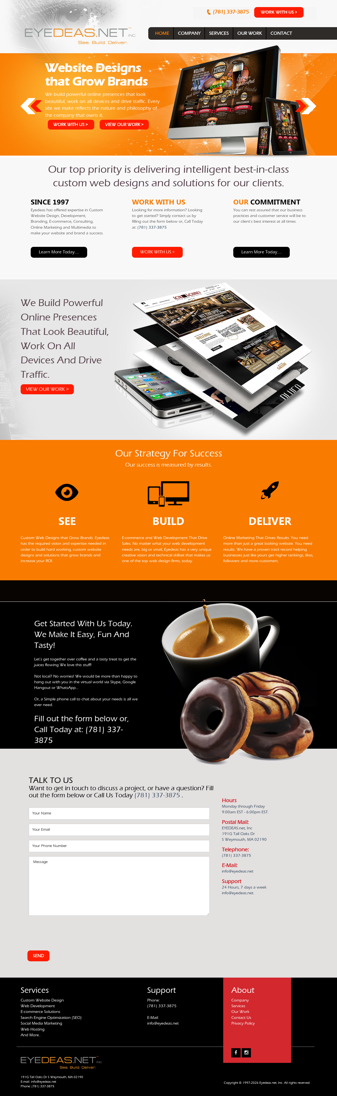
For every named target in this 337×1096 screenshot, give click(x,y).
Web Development (38, 1006)
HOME (162, 33)
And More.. (30, 1035)
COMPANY (189, 33)
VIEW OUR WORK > (124, 124)
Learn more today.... (59, 252)
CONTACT (281, 33)
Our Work (240, 1011)
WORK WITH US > (279, 12)
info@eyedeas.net (163, 1023)
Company (240, 1000)
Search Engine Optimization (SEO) (51, 1017)
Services (238, 1006)
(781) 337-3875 (231, 12)
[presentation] (70, 930)
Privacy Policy (243, 1023)
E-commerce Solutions (40, 1011)
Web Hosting (33, 1029)
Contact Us (241, 1017)
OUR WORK (249, 33)
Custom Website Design (42, 1000)
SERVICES (219, 33)
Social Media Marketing (41, 1023)
